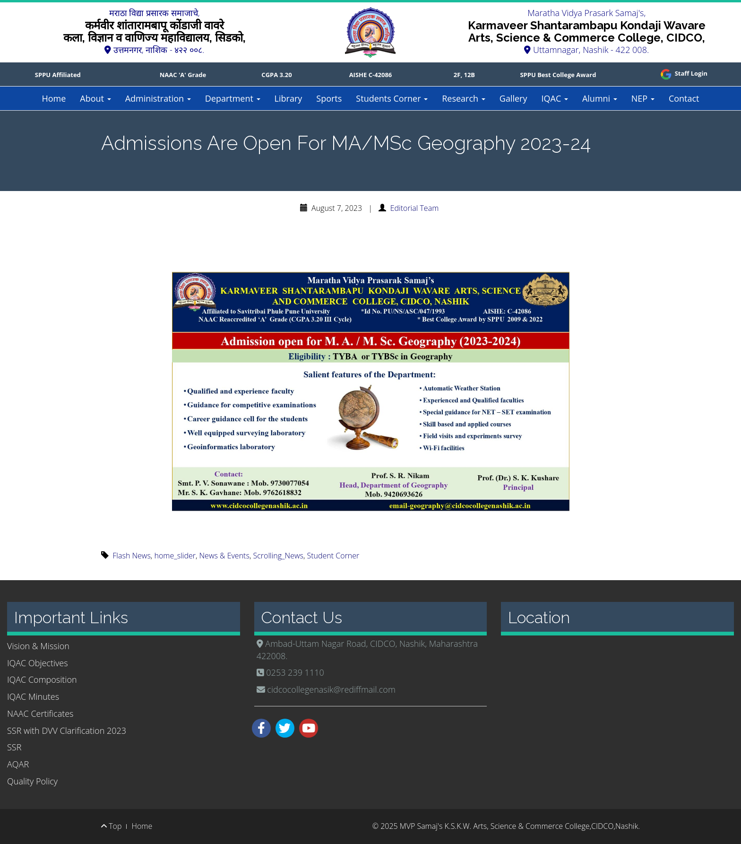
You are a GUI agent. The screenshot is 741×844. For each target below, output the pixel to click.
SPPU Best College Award (558, 74)
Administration (158, 98)
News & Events (224, 555)
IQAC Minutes (33, 696)
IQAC (554, 98)
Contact (684, 98)
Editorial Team (414, 208)
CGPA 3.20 (276, 74)
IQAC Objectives (37, 663)
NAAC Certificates (40, 713)
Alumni (599, 98)
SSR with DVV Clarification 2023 (66, 730)
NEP (643, 98)
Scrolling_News (278, 555)
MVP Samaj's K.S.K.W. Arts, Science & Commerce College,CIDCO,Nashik (519, 826)
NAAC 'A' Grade (183, 74)
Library (288, 98)
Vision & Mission (38, 646)
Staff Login (683, 73)
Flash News (131, 555)
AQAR (18, 764)
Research (463, 98)
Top (111, 826)
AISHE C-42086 (370, 74)
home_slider (175, 555)
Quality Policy (32, 781)
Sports (329, 98)
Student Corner (333, 555)
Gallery (513, 98)
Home (54, 98)
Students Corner (392, 98)
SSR (14, 747)
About (95, 98)
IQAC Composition (42, 679)
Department (232, 98)
